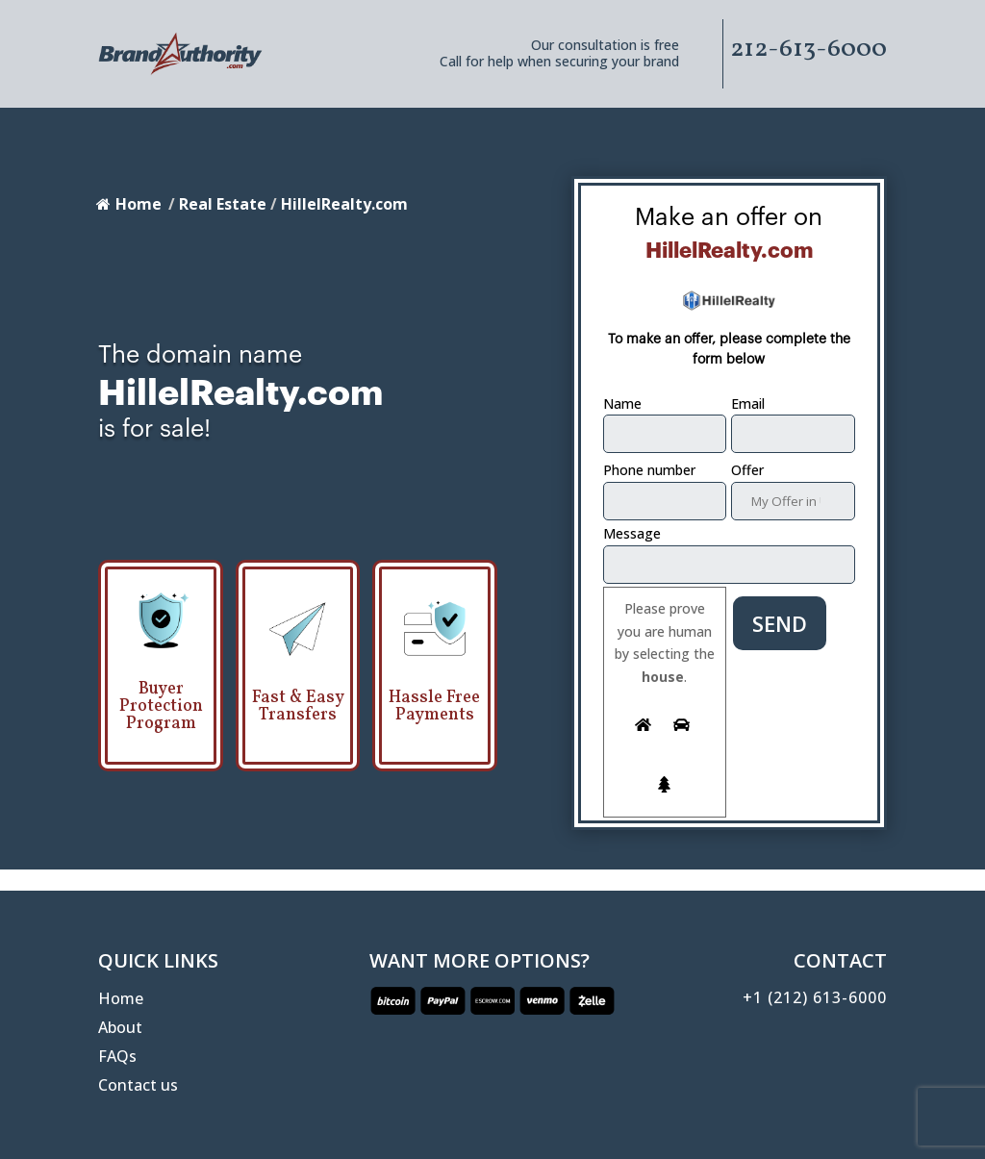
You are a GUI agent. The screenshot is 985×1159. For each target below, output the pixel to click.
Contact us (138, 1087)
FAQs (117, 1058)
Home (129, 203)
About (120, 1029)
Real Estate (222, 203)
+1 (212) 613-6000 (815, 997)
